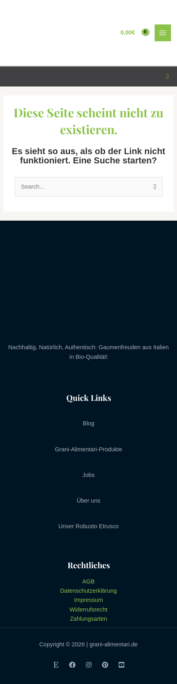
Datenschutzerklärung (88, 590)
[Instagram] (89, 665)
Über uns (88, 500)
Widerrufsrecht (88, 609)
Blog (88, 423)
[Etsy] (56, 665)
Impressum (88, 600)
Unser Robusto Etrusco (88, 526)
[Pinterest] (105, 665)
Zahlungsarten (88, 619)
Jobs (88, 475)
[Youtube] (121, 665)
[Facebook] (72, 665)
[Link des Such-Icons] (167, 76)
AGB (88, 581)
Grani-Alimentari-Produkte (88, 449)
